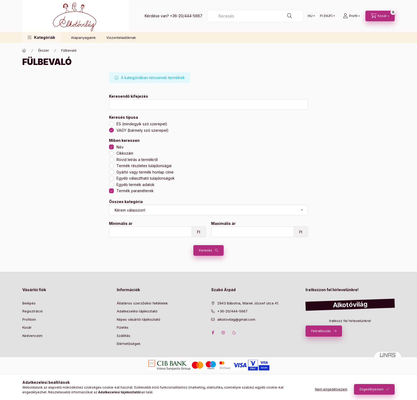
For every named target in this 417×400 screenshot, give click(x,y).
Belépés (29, 303)
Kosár (27, 327)
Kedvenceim (32, 335)
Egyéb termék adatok (135, 184)
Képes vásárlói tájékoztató (138, 319)
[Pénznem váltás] (326, 15)
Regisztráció (32, 311)
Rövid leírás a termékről (137, 159)
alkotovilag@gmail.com (236, 319)
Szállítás (123, 335)
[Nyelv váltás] (310, 15)
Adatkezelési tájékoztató (137, 311)
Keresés (205, 250)
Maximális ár (223, 223)
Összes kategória (126, 202)
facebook (212, 332)
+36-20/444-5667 (186, 16)
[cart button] (380, 16)
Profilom (29, 319)
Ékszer (43, 50)
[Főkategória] (24, 50)
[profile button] (351, 16)
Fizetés (122, 327)
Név (120, 147)
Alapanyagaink (83, 37)
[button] (41, 37)
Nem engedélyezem (331, 389)
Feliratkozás (321, 331)
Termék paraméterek (135, 190)
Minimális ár (120, 223)
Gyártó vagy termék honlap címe (145, 172)
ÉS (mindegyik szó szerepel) (141, 124)
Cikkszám (124, 153)
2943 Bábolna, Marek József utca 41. (248, 303)
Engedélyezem (371, 389)
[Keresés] (255, 16)
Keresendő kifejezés (128, 96)
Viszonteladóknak (121, 37)
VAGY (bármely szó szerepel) (142, 130)
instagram (223, 332)
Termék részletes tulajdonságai (144, 165)
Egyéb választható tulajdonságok (145, 178)
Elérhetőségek (128, 343)
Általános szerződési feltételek (142, 303)
